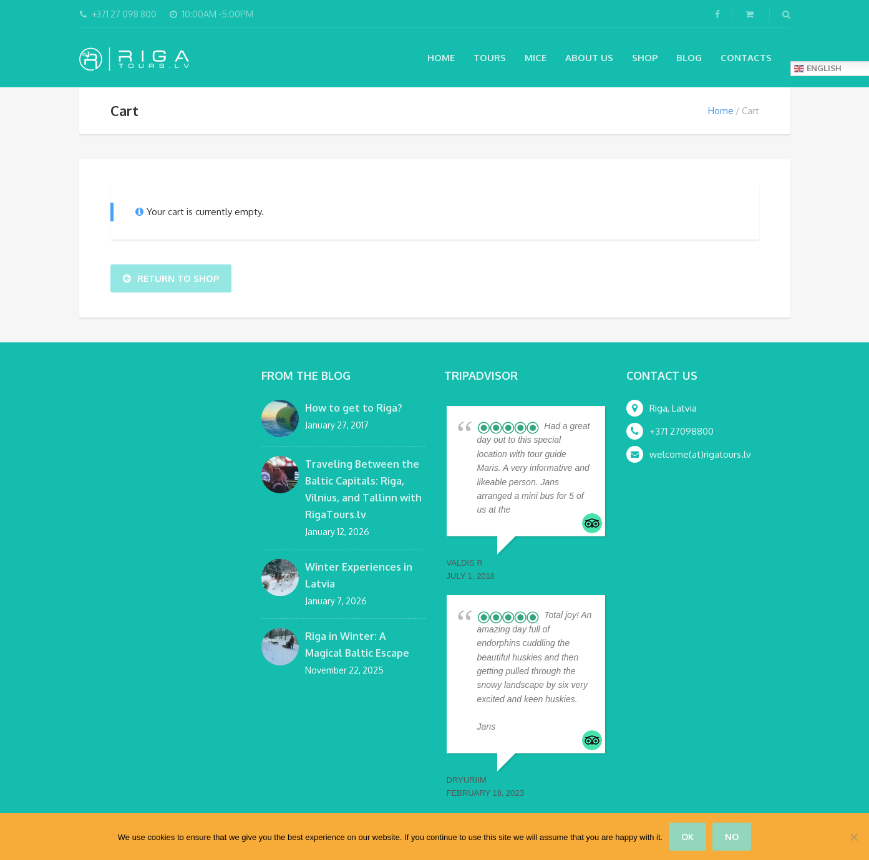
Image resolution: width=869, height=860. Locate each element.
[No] (853, 837)
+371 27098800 (681, 431)
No (732, 836)
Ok (687, 836)
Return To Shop (171, 278)
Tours (489, 58)
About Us (589, 58)
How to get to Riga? (353, 408)
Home (441, 58)
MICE (535, 58)
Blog (689, 58)
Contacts (746, 58)
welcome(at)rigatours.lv (700, 454)
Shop (645, 58)
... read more (535, 510)
